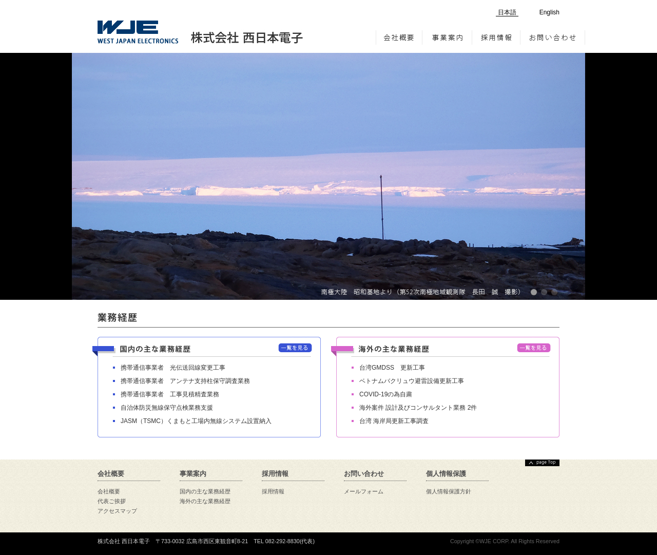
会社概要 (399, 37)
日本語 (507, 12)
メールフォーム (363, 491)
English (549, 12)
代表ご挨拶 (112, 501)
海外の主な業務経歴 (205, 501)
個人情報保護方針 (448, 491)
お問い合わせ (552, 37)
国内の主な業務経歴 (205, 491)
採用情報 (496, 37)
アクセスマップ (117, 511)
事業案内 (447, 37)
